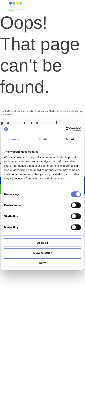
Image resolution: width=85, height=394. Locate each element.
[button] (77, 6)
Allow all (42, 242)
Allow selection (42, 252)
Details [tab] (42, 139)
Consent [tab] (15, 139)
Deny (42, 262)
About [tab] (70, 139)
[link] (15, 7)
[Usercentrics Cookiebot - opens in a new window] (65, 129)
